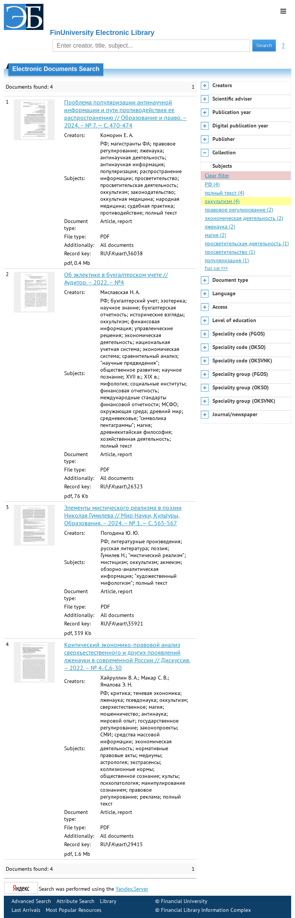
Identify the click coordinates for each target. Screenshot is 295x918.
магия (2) (215, 235)
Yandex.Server (132, 888)
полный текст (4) (224, 192)
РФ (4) (212, 184)
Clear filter (217, 175)
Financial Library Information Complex (206, 909)
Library (108, 901)
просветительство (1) (230, 251)
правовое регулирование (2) (239, 209)
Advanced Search (31, 901)
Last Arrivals (26, 909)
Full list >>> (216, 268)
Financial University (184, 901)
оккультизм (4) (222, 201)
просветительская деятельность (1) (247, 243)
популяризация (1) (227, 260)
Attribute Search (75, 901)
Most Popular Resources (73, 909)
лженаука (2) (220, 226)
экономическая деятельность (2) (244, 218)
